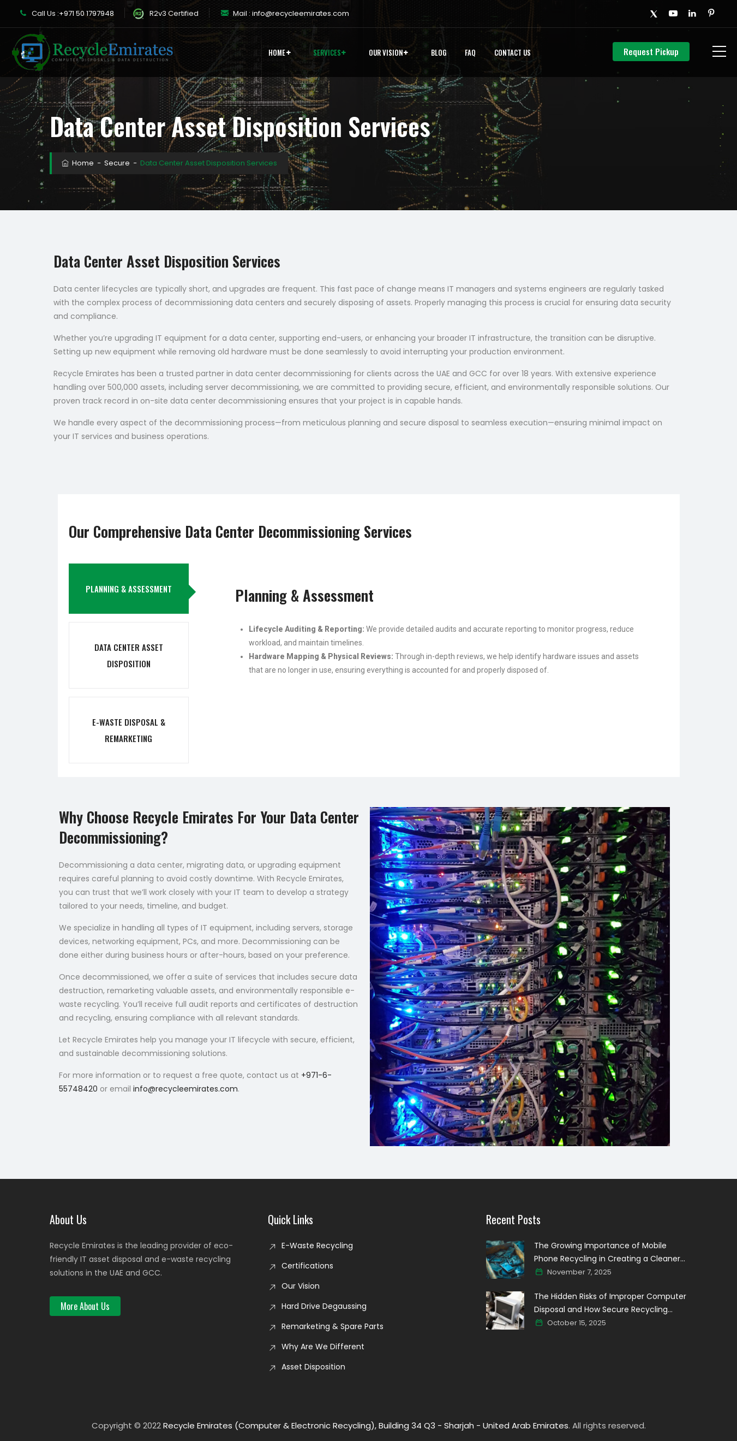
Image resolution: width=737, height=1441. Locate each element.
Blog (438, 52)
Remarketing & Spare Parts (332, 1326)
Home (276, 52)
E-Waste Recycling (317, 1245)
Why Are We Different (322, 1346)
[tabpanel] (444, 637)
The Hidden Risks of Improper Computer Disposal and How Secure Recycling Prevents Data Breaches (610, 1303)
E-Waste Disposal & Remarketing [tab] (128, 730)
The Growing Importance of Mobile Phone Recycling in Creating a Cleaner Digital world (607, 1252)
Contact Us (512, 52)
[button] (85, 1306)
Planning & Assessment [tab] (129, 589)
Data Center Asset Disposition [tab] (128, 655)
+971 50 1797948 (86, 13)
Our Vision (386, 52)
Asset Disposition (313, 1366)
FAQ (470, 52)
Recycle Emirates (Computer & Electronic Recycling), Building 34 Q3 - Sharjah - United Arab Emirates (365, 1425)
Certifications (307, 1265)
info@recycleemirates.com (299, 13)
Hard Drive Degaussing (324, 1306)
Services (327, 52)
